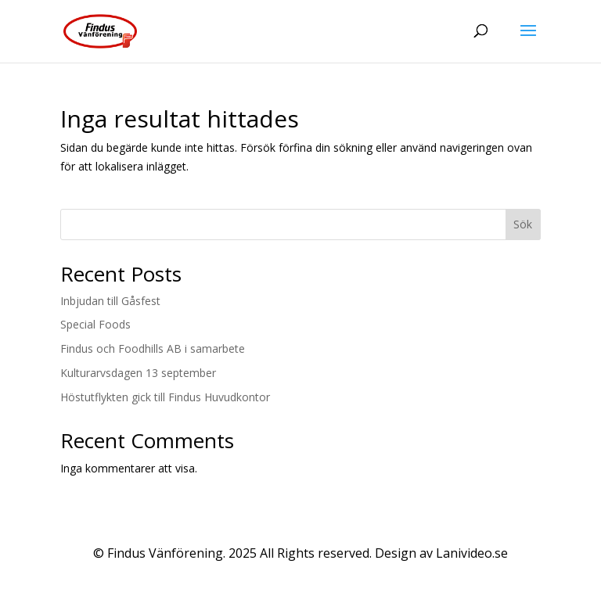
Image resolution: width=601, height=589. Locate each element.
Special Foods (95, 324)
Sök (522, 224)
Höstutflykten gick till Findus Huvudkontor (165, 397)
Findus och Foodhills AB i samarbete (152, 348)
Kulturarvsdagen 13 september (138, 372)
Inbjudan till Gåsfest (110, 300)
